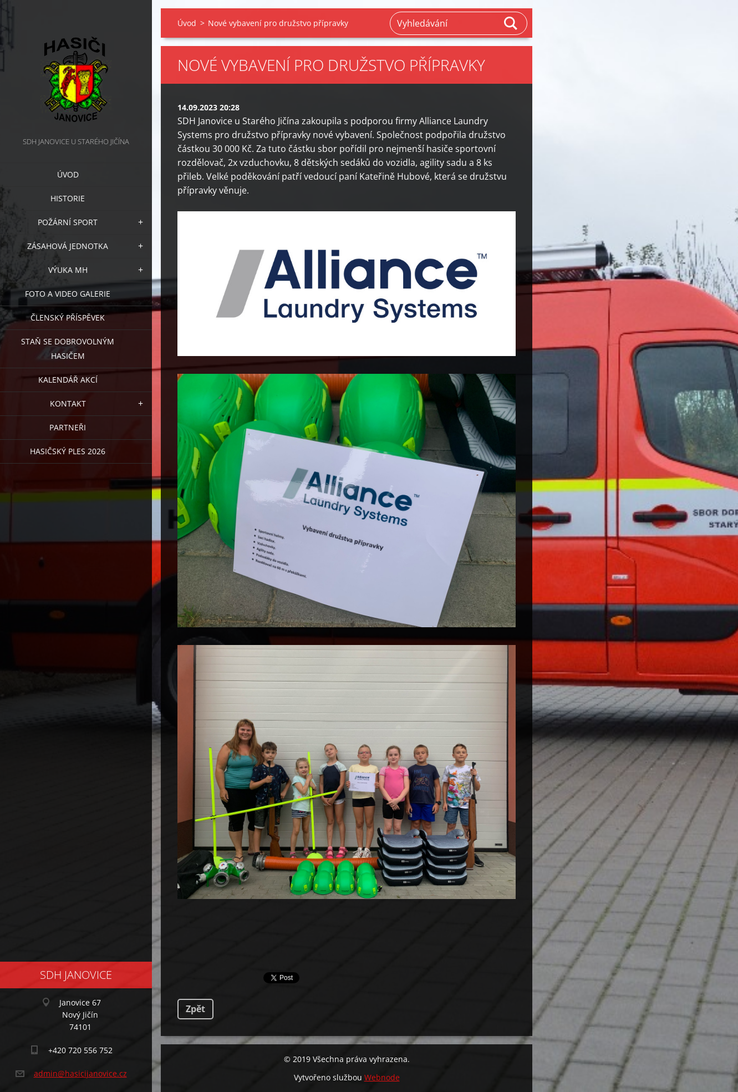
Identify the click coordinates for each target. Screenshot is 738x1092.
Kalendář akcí (68, 379)
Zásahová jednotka (67, 246)
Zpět (195, 1009)
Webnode (382, 1077)
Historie (67, 198)
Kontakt (68, 403)
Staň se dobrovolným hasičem (67, 348)
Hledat (511, 23)
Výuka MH (68, 270)
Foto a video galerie (67, 293)
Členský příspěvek (67, 317)
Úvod (68, 174)
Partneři (67, 427)
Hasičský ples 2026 (67, 451)
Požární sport (68, 222)
